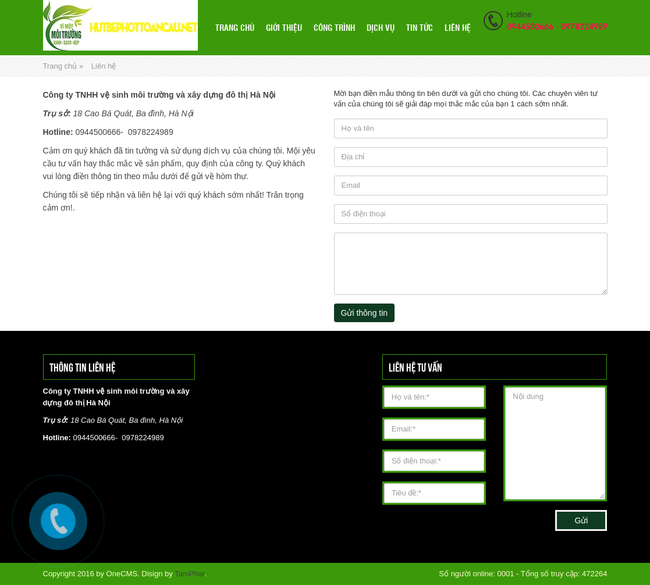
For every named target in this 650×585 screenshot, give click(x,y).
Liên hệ (458, 27)
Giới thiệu (284, 27)
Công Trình (334, 27)
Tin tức (419, 27)
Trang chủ (234, 27)
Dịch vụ (381, 27)
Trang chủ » (63, 66)
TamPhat (189, 573)
